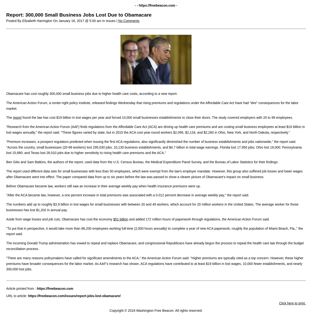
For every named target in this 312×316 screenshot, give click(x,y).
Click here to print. (292, 303)
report (17, 117)
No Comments (128, 21)
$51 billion (120, 219)
